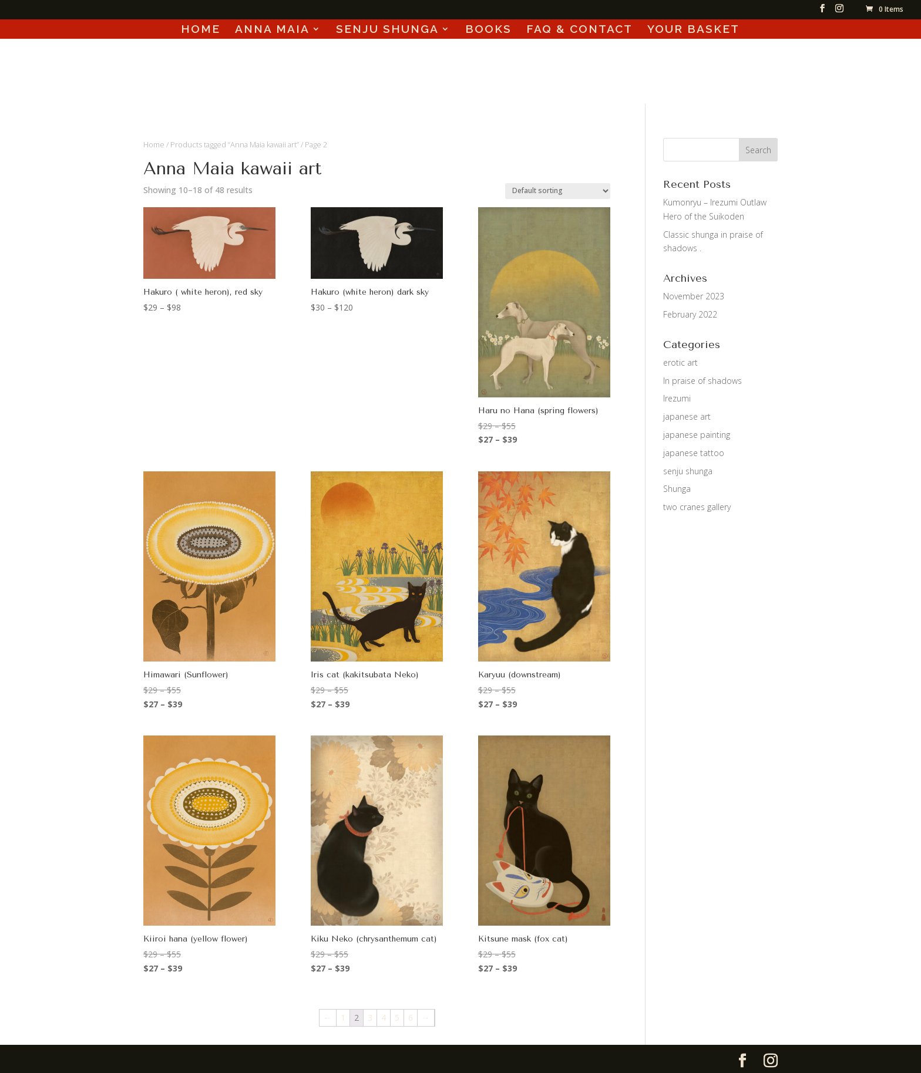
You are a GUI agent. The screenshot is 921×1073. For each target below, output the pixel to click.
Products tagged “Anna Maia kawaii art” (234, 144)
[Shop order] (557, 191)
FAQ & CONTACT (579, 30)
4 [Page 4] (383, 1017)
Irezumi (677, 398)
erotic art (680, 362)
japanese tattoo (693, 452)
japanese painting (696, 434)
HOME (200, 30)
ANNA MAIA (272, 30)
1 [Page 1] (343, 1017)
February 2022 (690, 314)
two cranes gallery (697, 506)
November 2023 (693, 296)
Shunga (677, 488)
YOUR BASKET (693, 30)
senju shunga (687, 471)
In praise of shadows (702, 380)
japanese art (687, 416)
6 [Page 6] (410, 1017)
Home (153, 144)
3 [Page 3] (370, 1017)
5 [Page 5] (397, 1017)
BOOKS (488, 30)
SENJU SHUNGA (387, 30)
